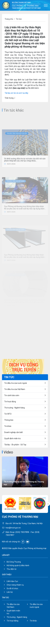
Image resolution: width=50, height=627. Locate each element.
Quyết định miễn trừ (12, 438)
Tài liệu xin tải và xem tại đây (16, 93)
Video (8, 452)
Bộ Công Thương (14, 562)
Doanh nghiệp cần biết (13, 432)
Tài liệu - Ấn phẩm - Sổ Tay (15, 445)
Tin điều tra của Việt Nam (15, 194)
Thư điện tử (11, 569)
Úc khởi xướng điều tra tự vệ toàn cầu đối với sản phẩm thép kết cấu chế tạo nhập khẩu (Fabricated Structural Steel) (24, 177)
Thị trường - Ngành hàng (14, 408)
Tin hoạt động (12, 621)
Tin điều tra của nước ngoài (17, 149)
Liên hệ (10, 592)
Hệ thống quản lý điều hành (18, 565)
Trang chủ (9, 19)
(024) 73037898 (22, 532)
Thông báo (8, 420)
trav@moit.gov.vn (13, 528)
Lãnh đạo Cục (12, 581)
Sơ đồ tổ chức (12, 588)
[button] (48, 504)
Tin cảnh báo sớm (11, 395)
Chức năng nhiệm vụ (15, 585)
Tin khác (7, 426)
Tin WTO (7, 414)
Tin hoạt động (10, 401)
